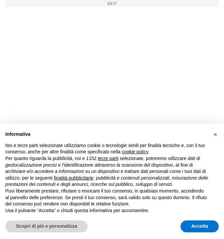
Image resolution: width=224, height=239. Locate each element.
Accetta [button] (199, 226)
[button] (215, 134)
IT (115, 3)
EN (110, 3)
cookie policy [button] (135, 151)
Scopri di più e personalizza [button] (46, 226)
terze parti (108, 158)
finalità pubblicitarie (73, 178)
